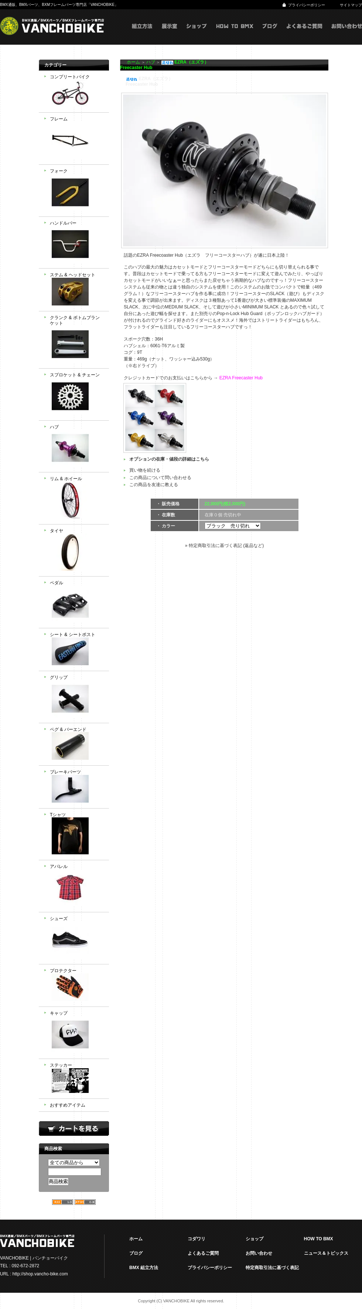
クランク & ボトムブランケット (76, 340)
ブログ (270, 34)
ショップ (197, 34)
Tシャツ (76, 834)
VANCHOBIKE (52, 26)
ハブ (76, 446)
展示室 (169, 34)
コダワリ (196, 1238)
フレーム (76, 138)
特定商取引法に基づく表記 (272, 1267)
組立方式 (142, 34)
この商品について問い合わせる (160, 477)
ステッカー (76, 1079)
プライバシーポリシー (306, 5)
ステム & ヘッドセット (76, 289)
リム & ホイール (76, 498)
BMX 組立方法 (143, 1267)
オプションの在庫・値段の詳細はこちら (169, 459)
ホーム (133, 62)
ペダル (76, 602)
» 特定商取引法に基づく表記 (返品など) (224, 545)
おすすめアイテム (67, 1105)
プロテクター (76, 985)
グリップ (76, 697)
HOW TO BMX (234, 34)
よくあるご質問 (304, 34)
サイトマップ (351, 5)
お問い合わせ (346, 34)
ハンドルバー (76, 243)
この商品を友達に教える (153, 484)
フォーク (76, 190)
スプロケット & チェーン (76, 394)
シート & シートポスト (76, 649)
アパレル (76, 886)
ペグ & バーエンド (76, 744)
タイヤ (76, 550)
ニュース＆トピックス (326, 1253)
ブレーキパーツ (76, 786)
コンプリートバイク (76, 91)
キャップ (76, 1033)
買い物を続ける (144, 470)
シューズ (76, 938)
